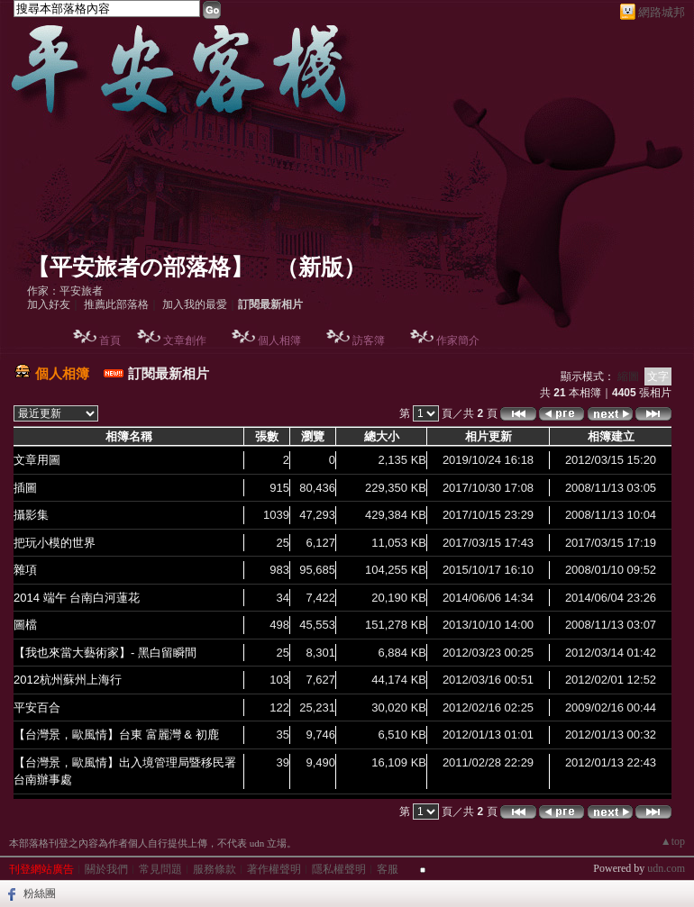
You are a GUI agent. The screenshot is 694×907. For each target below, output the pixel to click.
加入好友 (48, 304)
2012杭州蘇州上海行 (68, 679)
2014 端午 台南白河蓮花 (77, 597)
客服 (387, 869)
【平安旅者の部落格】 (140, 267)
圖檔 (25, 624)
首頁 (110, 340)
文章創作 (184, 340)
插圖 (25, 487)
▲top (673, 841)
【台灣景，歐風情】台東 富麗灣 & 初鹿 (116, 734)
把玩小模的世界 (55, 542)
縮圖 (628, 376)
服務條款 (214, 869)
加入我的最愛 (194, 304)
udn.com (666, 868)
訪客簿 (368, 340)
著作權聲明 (274, 869)
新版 (320, 267)
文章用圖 (37, 460)
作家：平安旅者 (65, 291)
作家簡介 (457, 340)
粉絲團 (39, 893)
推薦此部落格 (116, 304)
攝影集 (31, 515)
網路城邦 (661, 12)
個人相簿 (279, 340)
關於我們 (106, 869)
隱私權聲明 (339, 869)
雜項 (25, 569)
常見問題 (160, 869)
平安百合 (37, 707)
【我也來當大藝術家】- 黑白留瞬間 (105, 652)
